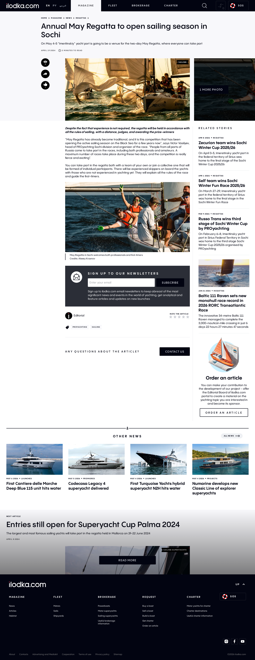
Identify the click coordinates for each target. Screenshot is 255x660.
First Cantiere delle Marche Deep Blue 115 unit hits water (33, 486)
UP (240, 584)
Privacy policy (102, 654)
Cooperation (68, 654)
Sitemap (118, 654)
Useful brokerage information (106, 622)
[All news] (232, 435)
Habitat (13, 615)
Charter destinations (197, 610)
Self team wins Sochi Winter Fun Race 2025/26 (222, 183)
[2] (175, 317)
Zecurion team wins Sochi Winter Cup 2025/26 (223, 145)
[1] (171, 317)
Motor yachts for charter (199, 606)
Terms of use (85, 654)
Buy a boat (148, 606)
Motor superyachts (107, 610)
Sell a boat (147, 610)
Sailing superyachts (108, 615)
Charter (171, 5)
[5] (188, 317)
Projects (212, 478)
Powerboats (104, 606)
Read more (127, 560)
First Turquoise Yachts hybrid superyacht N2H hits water (157, 486)
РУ (55, 5)
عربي (63, 5)
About (12, 654)
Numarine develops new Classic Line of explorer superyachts (215, 488)
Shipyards (58, 615)
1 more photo (211, 89)
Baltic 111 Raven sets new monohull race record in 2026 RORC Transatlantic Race (222, 303)
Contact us (174, 351)
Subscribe (170, 282)
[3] (179, 317)
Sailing (182, 62)
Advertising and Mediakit (45, 654)
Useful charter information (200, 615)
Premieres (89, 478)
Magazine (86, 5)
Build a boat (148, 615)
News (69, 18)
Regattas (81, 18)
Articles (12, 610)
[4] (183, 317)
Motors (56, 606)
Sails (55, 610)
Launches (26, 478)
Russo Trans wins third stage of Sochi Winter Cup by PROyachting (223, 223)
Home (44, 18)
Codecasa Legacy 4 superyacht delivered (88, 486)
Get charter (148, 620)
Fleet (112, 5)
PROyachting (80, 327)
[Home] (22, 5)
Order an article (150, 625)
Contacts (23, 654)
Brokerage (141, 5)
